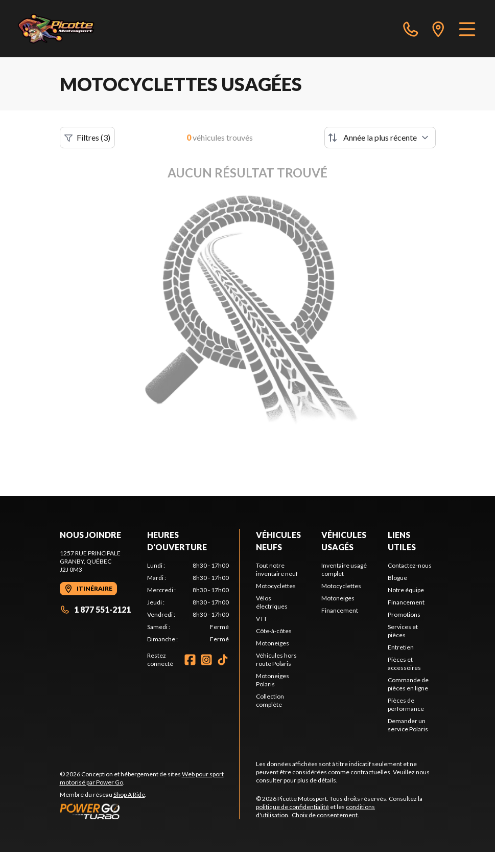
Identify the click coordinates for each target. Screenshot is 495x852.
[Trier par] (380, 137)
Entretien (401, 647)
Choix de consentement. (325, 815)
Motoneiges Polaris (272, 680)
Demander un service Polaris (408, 725)
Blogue (397, 577)
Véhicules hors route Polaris (276, 659)
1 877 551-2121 (95, 609)
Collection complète (270, 700)
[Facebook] (190, 660)
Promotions (404, 614)
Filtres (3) (87, 137)
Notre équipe (406, 590)
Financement (339, 610)
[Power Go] (150, 811)
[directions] (438, 28)
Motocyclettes (276, 586)
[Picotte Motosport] (67, 28)
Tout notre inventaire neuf (277, 569)
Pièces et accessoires (404, 663)
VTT (261, 618)
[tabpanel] (188, 602)
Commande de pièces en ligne (408, 684)
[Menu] (467, 28)
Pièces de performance (406, 704)
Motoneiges (272, 643)
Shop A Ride (129, 794)
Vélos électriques (272, 602)
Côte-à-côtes (274, 631)
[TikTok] (223, 660)
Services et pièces (403, 631)
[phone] (410, 28)
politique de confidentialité (292, 807)
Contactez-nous (410, 565)
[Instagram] (206, 660)
